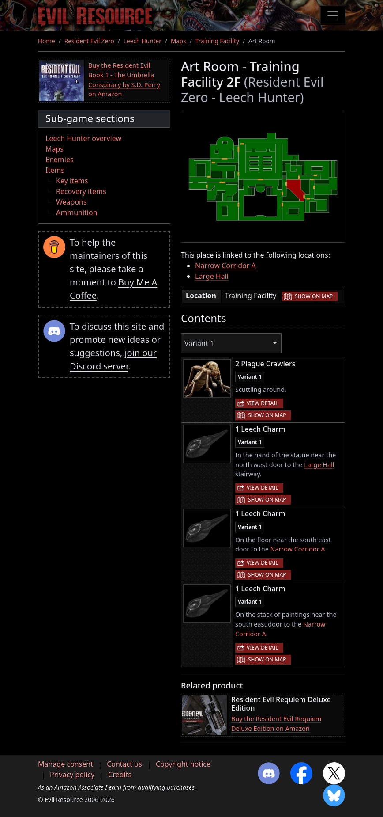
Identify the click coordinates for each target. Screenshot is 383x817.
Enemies (59, 159)
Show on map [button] (314, 296)
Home (46, 41)
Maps (178, 41)
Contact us (124, 764)
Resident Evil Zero (89, 41)
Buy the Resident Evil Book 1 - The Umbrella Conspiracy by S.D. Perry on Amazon (124, 79)
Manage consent (65, 764)
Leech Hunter (142, 41)
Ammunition (77, 212)
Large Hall (212, 276)
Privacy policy (72, 774)
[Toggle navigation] (332, 15)
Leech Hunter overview (83, 138)
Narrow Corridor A (225, 265)
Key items (72, 181)
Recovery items (81, 191)
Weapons (71, 202)
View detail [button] (262, 403)
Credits (119, 774)
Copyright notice (183, 764)
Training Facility (217, 41)
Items (54, 170)
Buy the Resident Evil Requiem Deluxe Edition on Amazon (276, 723)
